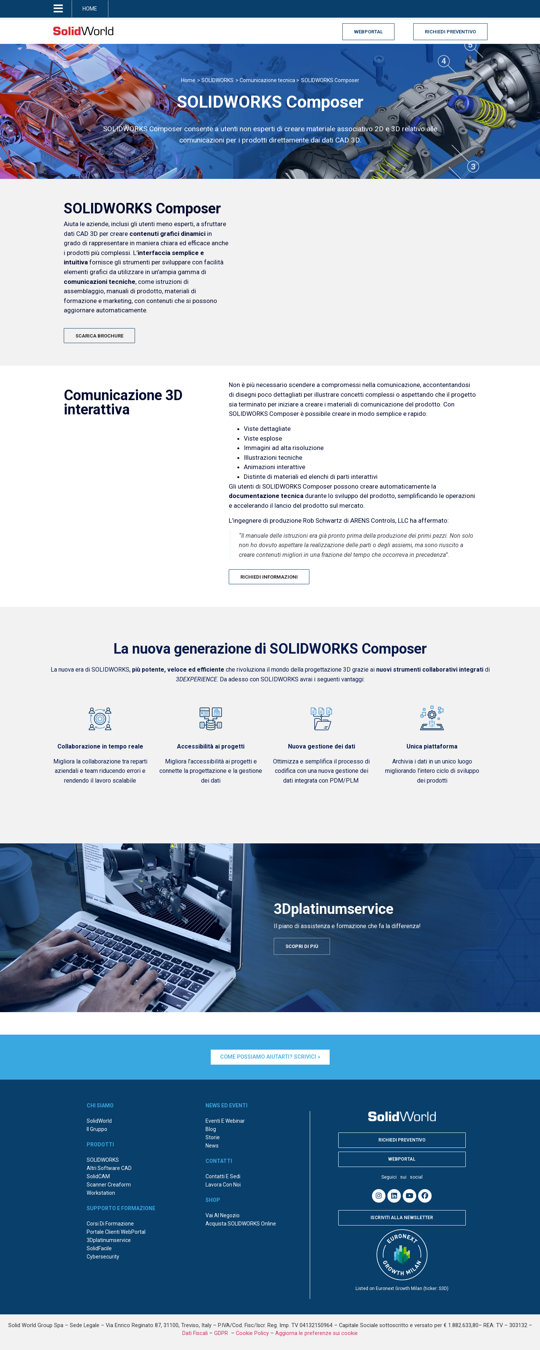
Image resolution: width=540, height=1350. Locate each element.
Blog (211, 1129)
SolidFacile (99, 1248)
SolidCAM (98, 1176)
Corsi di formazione (110, 1224)
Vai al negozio (223, 1215)
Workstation (101, 1193)
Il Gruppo (97, 1129)
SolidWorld (99, 1121)
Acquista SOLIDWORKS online (241, 1224)
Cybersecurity (103, 1257)
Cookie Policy (252, 1333)
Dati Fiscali (195, 1333)
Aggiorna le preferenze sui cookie (316, 1333)
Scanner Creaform (109, 1185)
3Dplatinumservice (109, 1240)
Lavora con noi (223, 1185)
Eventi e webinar (225, 1121)
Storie (213, 1137)
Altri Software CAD (109, 1168)
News (212, 1146)
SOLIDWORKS (103, 1160)
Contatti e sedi (223, 1176)
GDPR (222, 1333)
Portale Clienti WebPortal (116, 1232)
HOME (89, 9)
